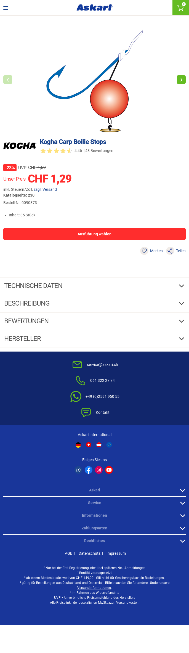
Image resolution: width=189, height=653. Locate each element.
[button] (181, 79)
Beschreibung (27, 303)
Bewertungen (27, 321)
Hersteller (23, 338)
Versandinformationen (94, 588)
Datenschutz (89, 553)
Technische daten (34, 286)
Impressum (116, 553)
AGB (69, 553)
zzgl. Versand (45, 189)
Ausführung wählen (94, 234)
